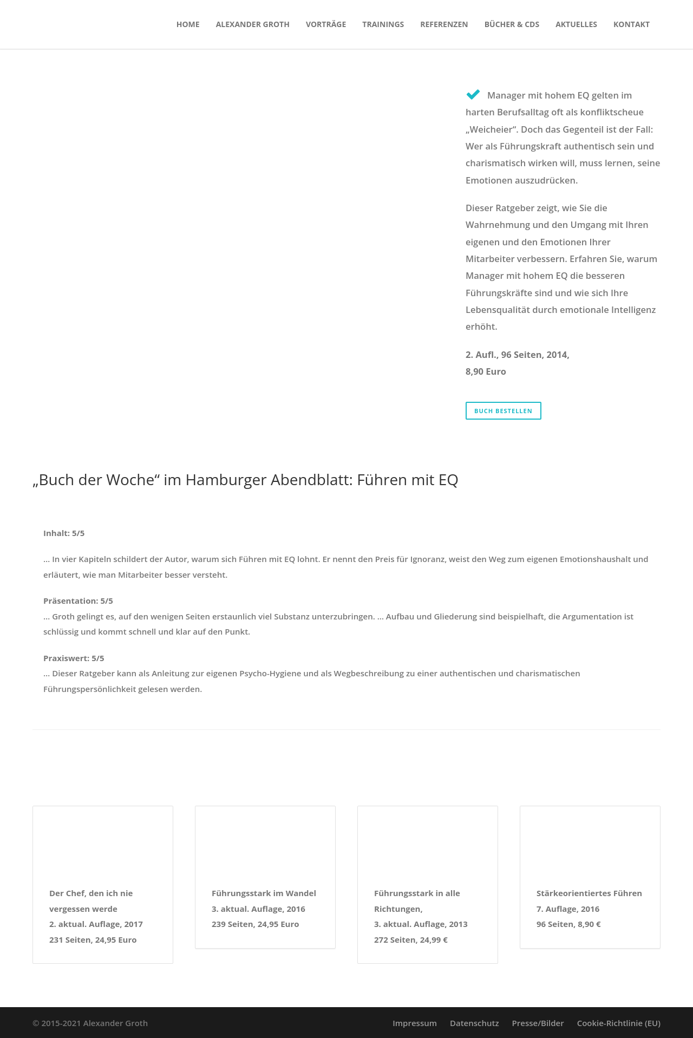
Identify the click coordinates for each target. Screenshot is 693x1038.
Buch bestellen (503, 411)
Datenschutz (474, 1022)
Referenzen (444, 24)
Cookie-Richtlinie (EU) (619, 1022)
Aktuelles (576, 24)
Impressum (415, 1022)
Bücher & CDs (512, 24)
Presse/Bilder (538, 1022)
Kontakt (631, 24)
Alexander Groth (253, 24)
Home (188, 24)
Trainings (383, 24)
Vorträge (326, 24)
